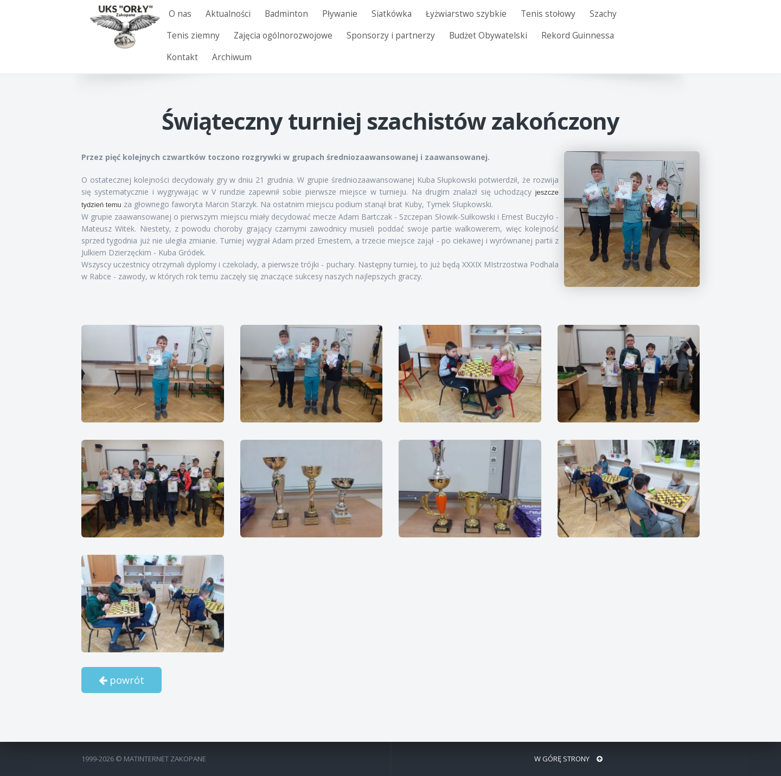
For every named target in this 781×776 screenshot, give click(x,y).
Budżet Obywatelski (488, 35)
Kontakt (182, 57)
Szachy (603, 14)
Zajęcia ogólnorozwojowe (283, 35)
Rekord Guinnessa (577, 35)
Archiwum (232, 57)
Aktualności (228, 14)
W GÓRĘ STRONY (568, 759)
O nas (180, 14)
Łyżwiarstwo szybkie (466, 14)
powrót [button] (121, 680)
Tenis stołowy (548, 14)
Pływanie (339, 14)
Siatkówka (392, 14)
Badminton (286, 14)
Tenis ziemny (193, 35)
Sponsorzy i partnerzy (391, 35)
